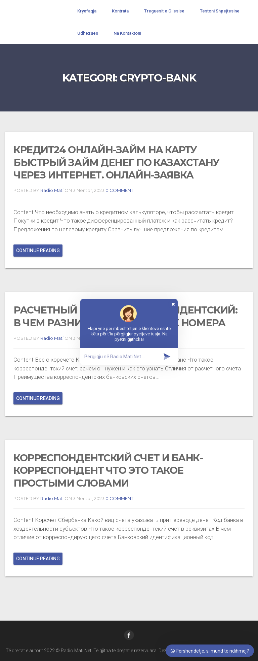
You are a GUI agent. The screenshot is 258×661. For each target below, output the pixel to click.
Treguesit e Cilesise (164, 10)
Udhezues (87, 33)
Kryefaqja (86, 10)
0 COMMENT (118, 190)
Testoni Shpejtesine (220, 10)
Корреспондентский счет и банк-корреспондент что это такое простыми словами (108, 470)
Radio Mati (51, 190)
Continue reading (38, 250)
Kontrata (120, 10)
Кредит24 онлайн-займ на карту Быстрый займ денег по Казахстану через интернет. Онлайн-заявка (116, 162)
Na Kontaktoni (127, 33)
